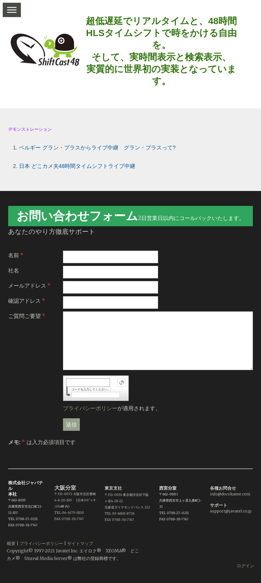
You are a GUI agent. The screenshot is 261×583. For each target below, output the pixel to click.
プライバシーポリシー (90, 408)
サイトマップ (80, 543)
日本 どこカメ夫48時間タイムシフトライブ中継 (77, 166)
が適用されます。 (112, 408)
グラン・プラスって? (150, 148)
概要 (11, 543)
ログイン (245, 565)
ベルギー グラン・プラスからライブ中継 (68, 148)
